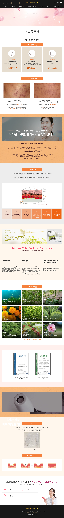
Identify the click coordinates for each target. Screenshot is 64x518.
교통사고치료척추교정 (31, 6)
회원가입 (58, 2)
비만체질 (48, 6)
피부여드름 (21, 6)
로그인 (55, 2)
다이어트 (6, 6)
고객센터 (41, 6)
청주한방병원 (56, 6)
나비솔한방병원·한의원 (6, 3)
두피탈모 (14, 6)
